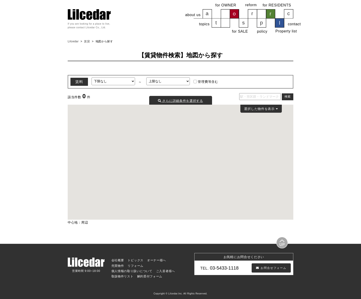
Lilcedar (74, 41)
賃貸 (87, 41)
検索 (288, 96)
